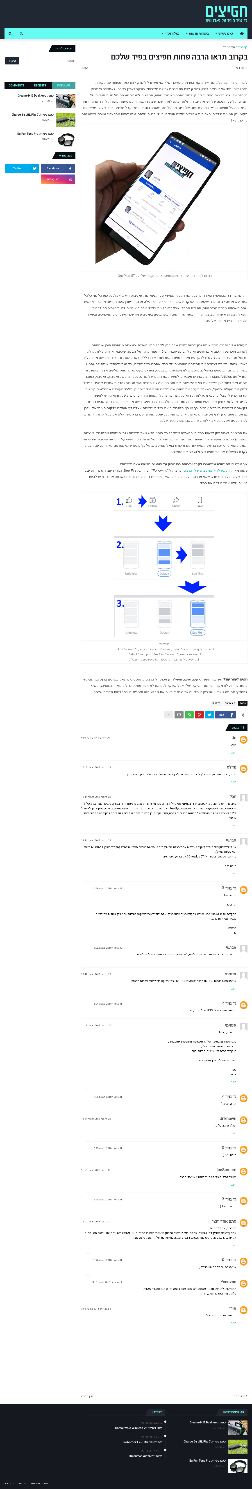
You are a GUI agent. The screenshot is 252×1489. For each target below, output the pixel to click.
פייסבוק (216, 703)
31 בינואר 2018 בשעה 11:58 (96, 1170)
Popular (63, 85)
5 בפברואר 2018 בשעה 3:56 (96, 1309)
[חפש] (47, 60)
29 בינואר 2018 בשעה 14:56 (107, 888)
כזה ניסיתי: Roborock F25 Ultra (142, 1442)
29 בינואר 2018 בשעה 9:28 (95, 738)
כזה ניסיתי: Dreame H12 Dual (36, 96)
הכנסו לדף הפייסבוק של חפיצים (207, 470)
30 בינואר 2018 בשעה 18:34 (96, 1119)
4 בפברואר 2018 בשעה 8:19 (107, 1282)
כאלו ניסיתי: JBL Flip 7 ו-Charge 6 (32, 115)
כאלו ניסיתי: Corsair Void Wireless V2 (138, 1428)
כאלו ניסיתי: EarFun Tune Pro (35, 134)
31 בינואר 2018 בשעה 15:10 (96, 1222)
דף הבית (242, 47)
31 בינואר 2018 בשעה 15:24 (107, 1004)
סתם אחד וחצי (224, 1221)
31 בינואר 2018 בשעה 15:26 (107, 1260)
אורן (232, 1309)
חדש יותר (239, 1396)
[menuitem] (241, 33)
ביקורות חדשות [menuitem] (199, 33)
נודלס (231, 767)
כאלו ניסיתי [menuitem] (225, 33)
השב (233, 753)
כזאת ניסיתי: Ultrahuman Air (145, 1456)
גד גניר (230, 888)
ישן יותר (88, 1396)
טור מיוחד (229, 47)
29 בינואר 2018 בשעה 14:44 (96, 840)
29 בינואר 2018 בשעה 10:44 (96, 797)
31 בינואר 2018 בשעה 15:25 (107, 1097)
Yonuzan (228, 1282)
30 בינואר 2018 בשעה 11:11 (96, 1025)
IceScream (226, 1170)
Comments (16, 85)
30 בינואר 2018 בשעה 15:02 (107, 948)
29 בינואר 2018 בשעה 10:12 (96, 767)
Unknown (228, 1119)
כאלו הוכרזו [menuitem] (171, 33)
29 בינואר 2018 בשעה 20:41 (96, 974)
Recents (40, 85)
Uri (234, 738)
